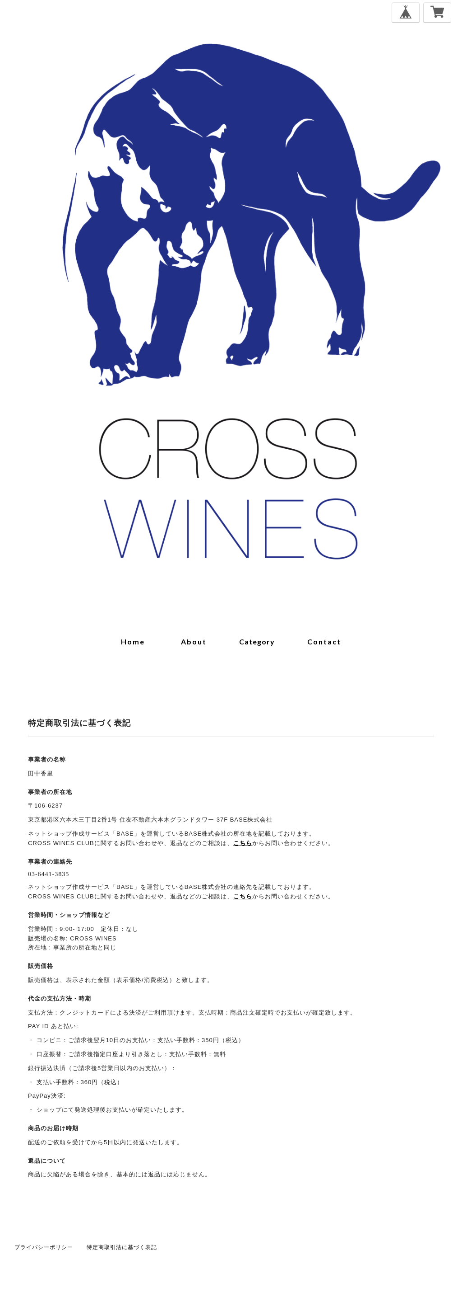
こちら (242, 843)
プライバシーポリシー (43, 1247)
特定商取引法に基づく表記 (122, 1247)
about (194, 641)
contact (324, 641)
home (133, 641)
